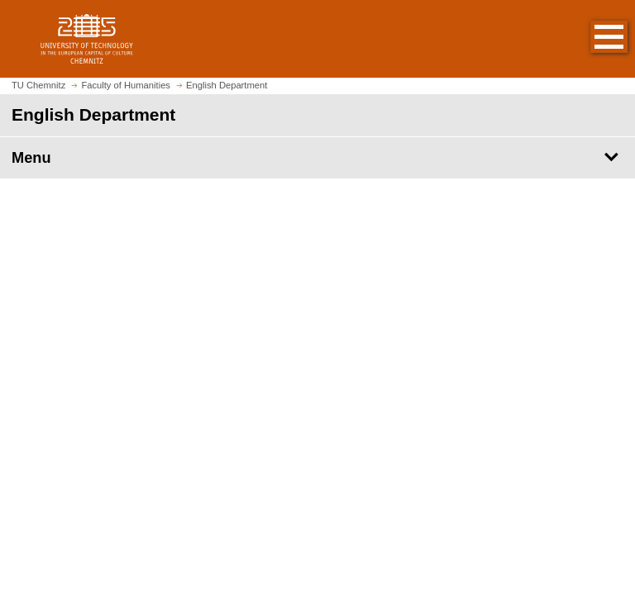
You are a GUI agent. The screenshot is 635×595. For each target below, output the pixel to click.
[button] (592, 39)
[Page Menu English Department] (317, 157)
